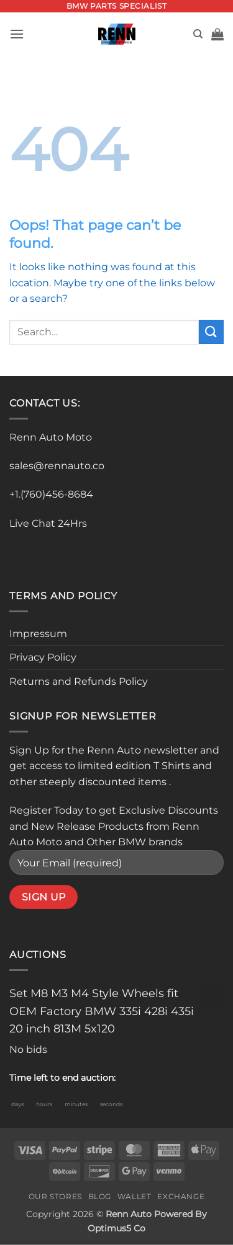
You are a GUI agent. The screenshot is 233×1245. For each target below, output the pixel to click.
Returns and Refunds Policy (78, 681)
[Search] (198, 34)
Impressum (38, 634)
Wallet (134, 1196)
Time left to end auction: (62, 1077)
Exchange (180, 1196)
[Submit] (211, 332)
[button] (16, 34)
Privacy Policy (42, 657)
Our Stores (55, 1196)
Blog (99, 1196)
